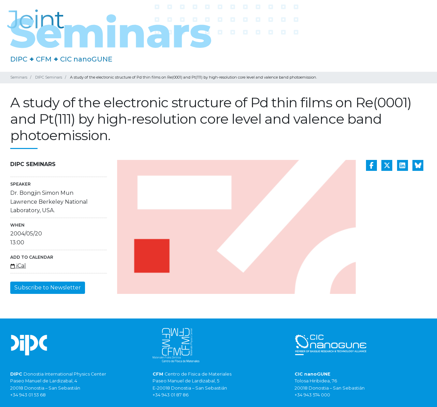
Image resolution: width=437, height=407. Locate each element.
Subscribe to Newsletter (47, 287)
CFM (44, 59)
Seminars (18, 77)
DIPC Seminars (48, 77)
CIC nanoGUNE (86, 59)
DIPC (18, 59)
